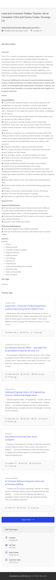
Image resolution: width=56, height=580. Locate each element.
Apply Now (28, 519)
